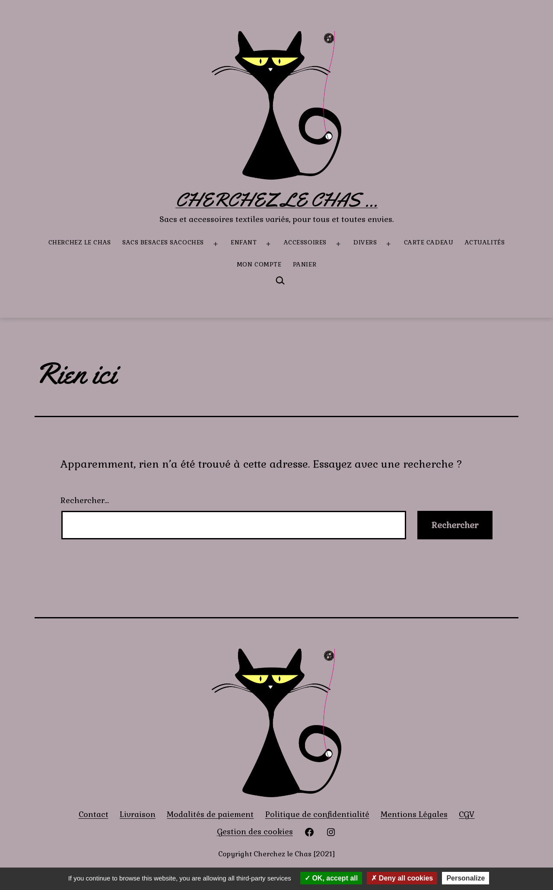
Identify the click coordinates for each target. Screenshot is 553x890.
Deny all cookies (402, 878)
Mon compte (259, 264)
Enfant (244, 242)
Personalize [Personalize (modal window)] (465, 878)
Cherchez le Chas (79, 242)
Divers (365, 242)
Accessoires (305, 242)
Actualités (485, 242)
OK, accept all (331, 878)
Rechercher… (84, 500)
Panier (304, 264)
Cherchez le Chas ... (276, 199)
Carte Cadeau (429, 242)
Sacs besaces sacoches (163, 242)
